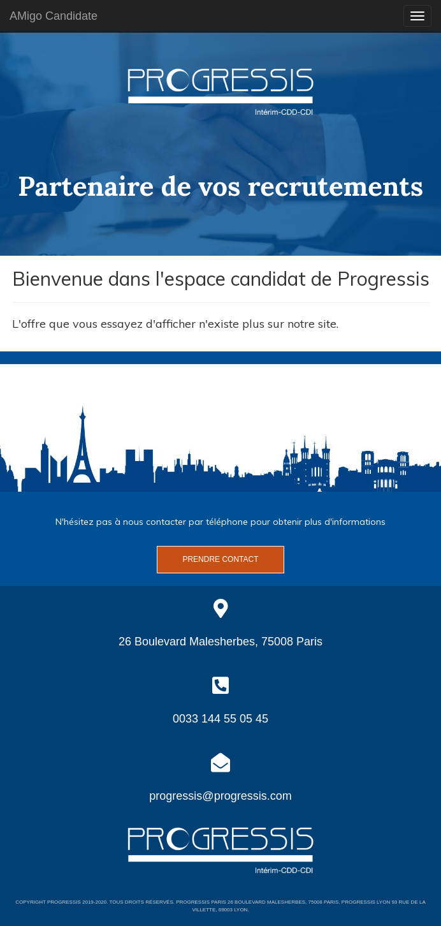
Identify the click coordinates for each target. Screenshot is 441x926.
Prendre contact (220, 559)
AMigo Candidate (54, 16)
